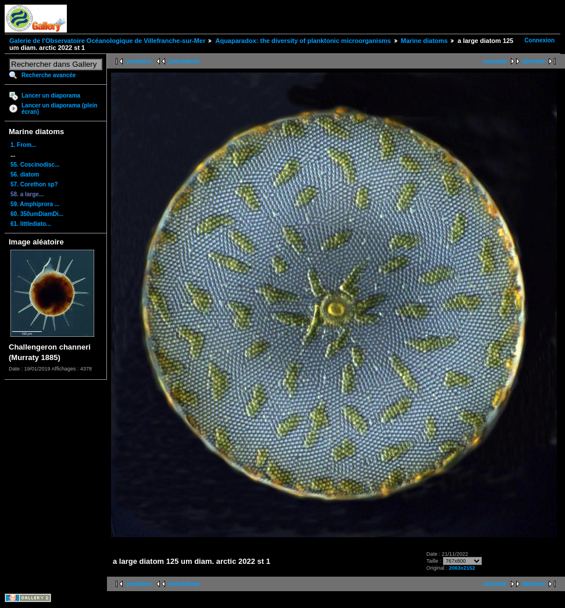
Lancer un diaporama (51, 95)
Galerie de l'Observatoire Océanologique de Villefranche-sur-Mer (107, 40)
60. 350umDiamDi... (36, 214)
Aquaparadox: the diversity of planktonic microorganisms (303, 40)
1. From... (23, 145)
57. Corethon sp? (34, 184)
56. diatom (24, 174)
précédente (184, 61)
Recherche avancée (49, 75)
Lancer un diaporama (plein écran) (60, 108)
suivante (495, 61)
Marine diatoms (424, 40)
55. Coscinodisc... (34, 164)
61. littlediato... (30, 224)
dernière (534, 61)
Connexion (539, 40)
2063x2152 (462, 568)
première (139, 61)
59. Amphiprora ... (34, 204)
